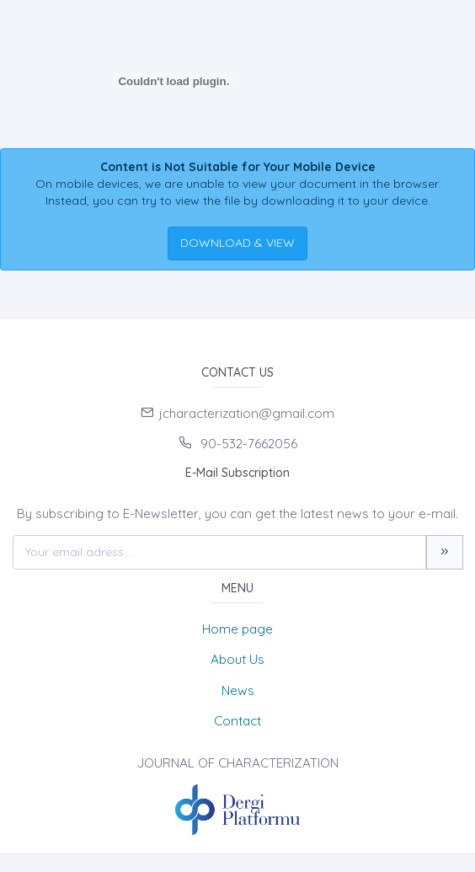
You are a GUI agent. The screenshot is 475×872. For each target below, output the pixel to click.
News (237, 690)
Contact (237, 721)
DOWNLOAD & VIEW (237, 242)
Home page (237, 629)
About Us (237, 659)
